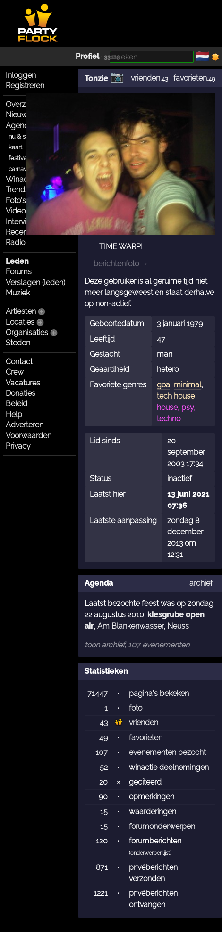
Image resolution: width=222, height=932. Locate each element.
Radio (15, 242)
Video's (18, 210)
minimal (187, 384)
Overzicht (22, 104)
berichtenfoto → (121, 263)
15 (104, 826)
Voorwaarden (28, 435)
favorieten (190, 78)
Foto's (16, 200)
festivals (20, 158)
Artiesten (21, 311)
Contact (19, 361)
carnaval (20, 168)
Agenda (19, 125)
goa (163, 384)
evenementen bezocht (167, 752)
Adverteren (24, 424)
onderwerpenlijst (150, 853)
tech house (176, 396)
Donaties (20, 393)
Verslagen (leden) (35, 282)
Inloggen (21, 75)
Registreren (25, 85)
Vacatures (23, 382)
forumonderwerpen (162, 826)
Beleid (16, 403)
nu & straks (24, 136)
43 (104, 722)
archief (201, 583)
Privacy (18, 445)
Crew (15, 372)
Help (14, 414)
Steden (18, 342)
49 (103, 737)
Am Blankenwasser (130, 625)
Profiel (87, 56)
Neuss (178, 625)
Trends (17, 189)
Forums (19, 271)
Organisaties (27, 332)
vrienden (145, 78)
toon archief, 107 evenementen (137, 644)
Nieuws (18, 114)
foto (135, 707)
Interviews (23, 221)
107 (101, 752)
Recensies (23, 232)
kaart (15, 147)
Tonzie (96, 78)
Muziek (18, 292)
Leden (17, 261)
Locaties (20, 322)
